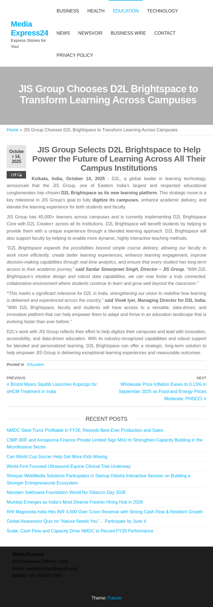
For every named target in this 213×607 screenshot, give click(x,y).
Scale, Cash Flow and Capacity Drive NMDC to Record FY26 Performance (80, 531)
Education (35, 364)
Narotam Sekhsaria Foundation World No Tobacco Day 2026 (66, 492)
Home (13, 129)
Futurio (114, 598)
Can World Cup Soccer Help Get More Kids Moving (57, 456)
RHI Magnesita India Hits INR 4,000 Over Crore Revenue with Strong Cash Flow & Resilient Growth (105, 511)
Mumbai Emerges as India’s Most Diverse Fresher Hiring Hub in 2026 (75, 502)
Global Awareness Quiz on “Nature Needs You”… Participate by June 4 (76, 521)
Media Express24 (29, 28)
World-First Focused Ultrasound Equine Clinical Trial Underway (69, 466)
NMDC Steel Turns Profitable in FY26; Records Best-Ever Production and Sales (85, 430)
